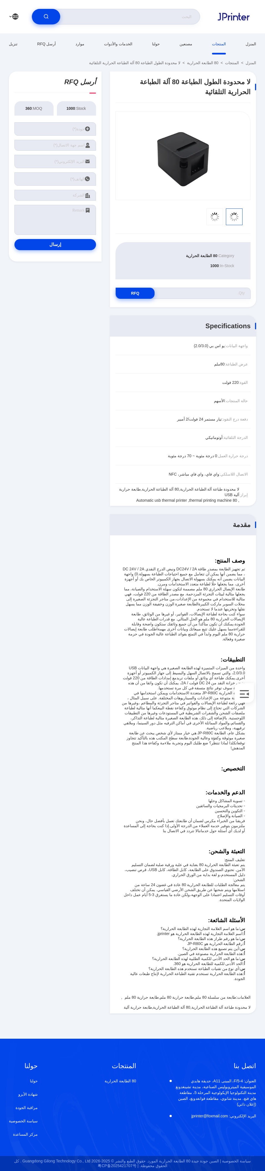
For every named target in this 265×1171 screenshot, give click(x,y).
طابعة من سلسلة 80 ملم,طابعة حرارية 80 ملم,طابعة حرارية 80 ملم (180, 997)
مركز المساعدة (25, 1134)
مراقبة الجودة (27, 1107)
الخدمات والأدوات (118, 44)
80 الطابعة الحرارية (202, 63)
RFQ (135, 293)
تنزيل (13, 44)
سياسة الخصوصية (23, 1121)
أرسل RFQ (46, 44)
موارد (79, 44)
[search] (46, 16)
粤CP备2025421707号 (117, 1165)
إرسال (55, 244)
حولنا (156, 44)
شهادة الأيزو (28, 1094)
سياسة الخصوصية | (235, 1161)
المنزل (251, 44)
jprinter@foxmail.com (223, 1116)
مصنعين (186, 44)
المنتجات (219, 44)
